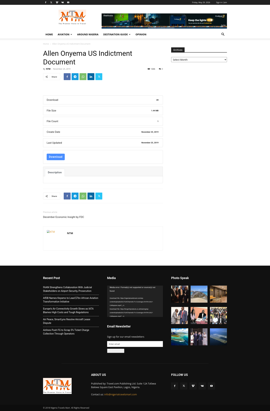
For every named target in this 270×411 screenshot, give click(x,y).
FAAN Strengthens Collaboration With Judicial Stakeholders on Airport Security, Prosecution (67, 289)
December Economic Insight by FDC (63, 217)
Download (56, 156)
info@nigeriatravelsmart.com (120, 394)
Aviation (65, 34)
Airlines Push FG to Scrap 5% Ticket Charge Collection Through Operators (66, 332)
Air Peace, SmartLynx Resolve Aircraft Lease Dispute (66, 321)
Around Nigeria (87, 34)
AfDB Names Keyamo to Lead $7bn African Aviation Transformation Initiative (70, 300)
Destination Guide (117, 34)
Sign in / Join (221, 2)
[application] (135, 301)
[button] (223, 34)
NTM (48, 69)
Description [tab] (55, 172)
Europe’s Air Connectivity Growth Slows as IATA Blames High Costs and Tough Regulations (68, 310)
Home (49, 34)
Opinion (141, 34)
